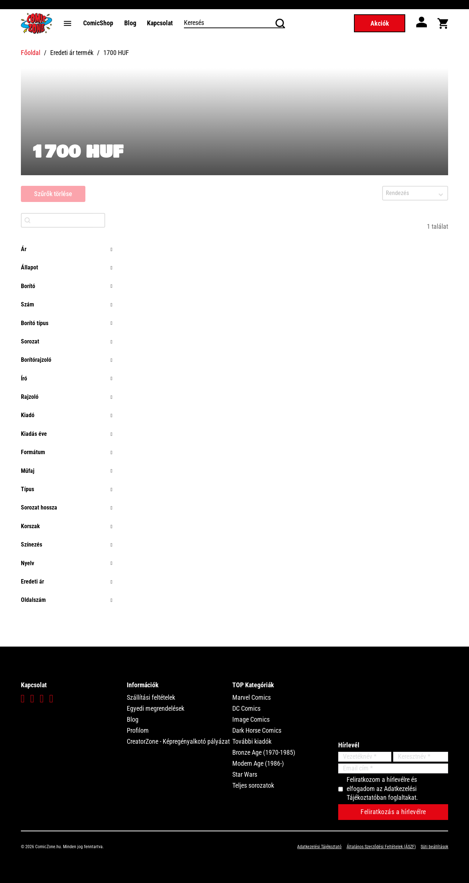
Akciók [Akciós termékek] (379, 23)
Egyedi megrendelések (155, 708)
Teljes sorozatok (253, 785)
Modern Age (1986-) (258, 763)
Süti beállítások (434, 846)
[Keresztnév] (420, 757)
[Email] (393, 768)
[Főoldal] (36, 23)
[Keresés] (234, 23)
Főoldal (30, 52)
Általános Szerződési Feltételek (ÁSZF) (381, 846)
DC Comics (246, 708)
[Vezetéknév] (364, 757)
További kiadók (252, 741)
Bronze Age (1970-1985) (263, 752)
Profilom (138, 730)
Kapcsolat (160, 23)
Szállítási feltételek (151, 697)
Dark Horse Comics (256, 730)
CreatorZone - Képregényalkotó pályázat (178, 741)
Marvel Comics (251, 697)
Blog (130, 23)
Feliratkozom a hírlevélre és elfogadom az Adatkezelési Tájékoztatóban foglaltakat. (382, 789)
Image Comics (251, 719)
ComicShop (98, 23)
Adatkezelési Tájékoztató (319, 846)
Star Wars (244, 774)
